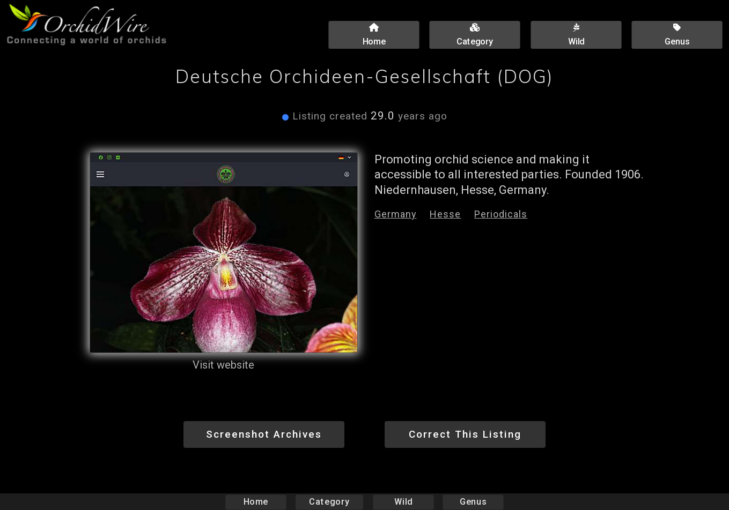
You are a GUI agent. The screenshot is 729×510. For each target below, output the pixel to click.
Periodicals (500, 214)
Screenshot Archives (264, 434)
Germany (395, 214)
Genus (473, 502)
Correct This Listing (465, 434)
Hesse (445, 214)
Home (255, 502)
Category (329, 502)
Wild (403, 502)
